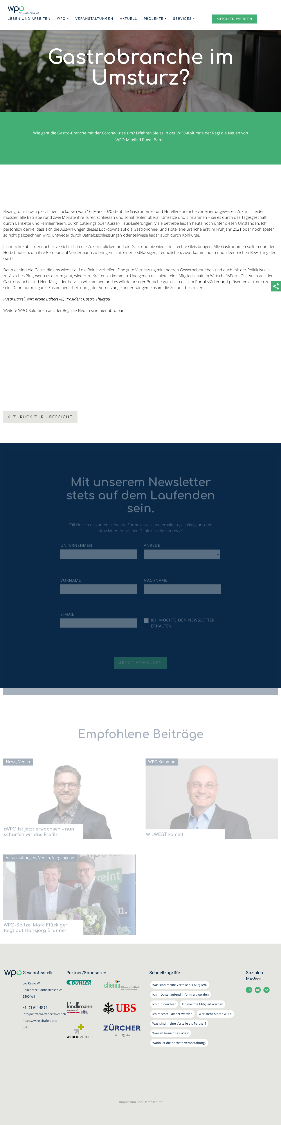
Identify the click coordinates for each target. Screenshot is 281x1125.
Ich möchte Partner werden (172, 1014)
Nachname (156, 583)
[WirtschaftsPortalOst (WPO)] (23, 10)
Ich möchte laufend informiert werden (180, 994)
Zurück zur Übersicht (40, 417)
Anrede (152, 548)
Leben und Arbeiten (29, 18)
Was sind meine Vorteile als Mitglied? (179, 985)
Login (203, 18)
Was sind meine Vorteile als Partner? (179, 1023)
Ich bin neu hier (164, 1004)
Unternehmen (76, 548)
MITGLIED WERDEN (234, 19)
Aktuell (128, 18)
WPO (61, 18)
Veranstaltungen (94, 18)
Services (182, 18)
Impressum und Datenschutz (140, 1102)
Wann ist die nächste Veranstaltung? (179, 1043)
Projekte (154, 18)
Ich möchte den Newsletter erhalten (183, 625)
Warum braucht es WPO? (170, 1033)
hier (103, 310)
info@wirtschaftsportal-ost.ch (44, 1014)
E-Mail (67, 616)
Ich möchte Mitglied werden (202, 1004)
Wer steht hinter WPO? (215, 1014)
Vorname (70, 583)
